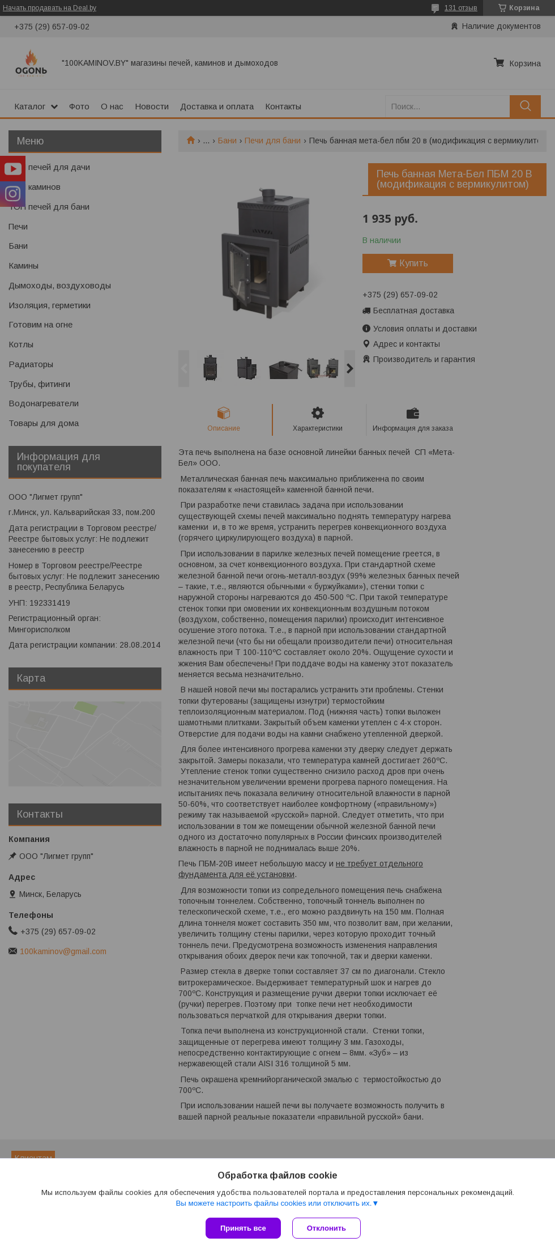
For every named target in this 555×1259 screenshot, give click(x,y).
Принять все (243, 1228)
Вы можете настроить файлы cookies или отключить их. (274, 1203)
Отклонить (326, 1228)
